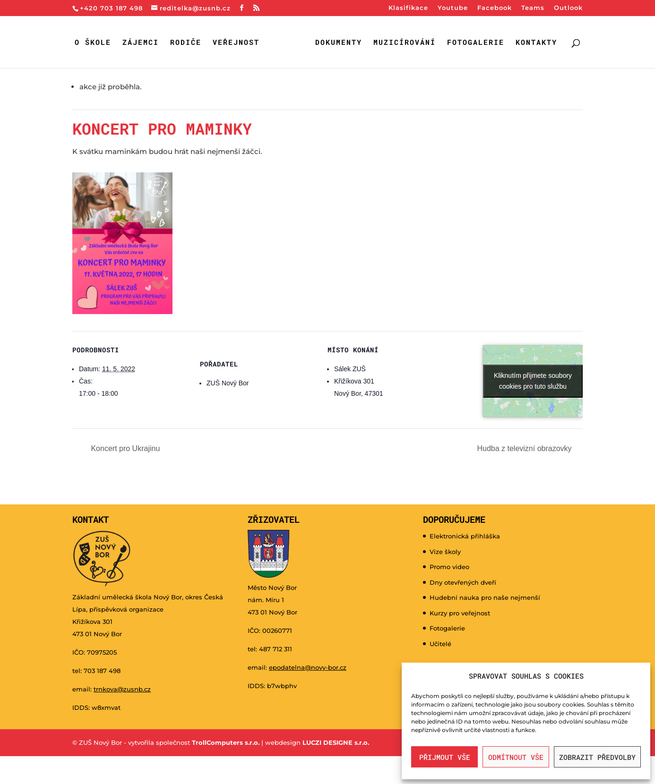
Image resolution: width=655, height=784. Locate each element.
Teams (532, 8)
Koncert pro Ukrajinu (124, 448)
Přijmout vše (444, 757)
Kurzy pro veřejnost (460, 613)
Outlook (568, 8)
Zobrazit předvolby (597, 757)
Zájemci (140, 43)
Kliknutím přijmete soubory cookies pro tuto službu (533, 381)
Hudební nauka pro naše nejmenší (485, 597)
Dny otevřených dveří (463, 582)
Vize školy (445, 551)
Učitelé (440, 644)
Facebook (494, 8)
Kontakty (536, 43)
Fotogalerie (475, 43)
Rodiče (185, 43)
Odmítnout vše (515, 757)
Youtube (453, 8)
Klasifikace (408, 8)
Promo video (449, 567)
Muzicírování (404, 43)
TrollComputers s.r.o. (225, 742)
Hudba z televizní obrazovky (525, 448)
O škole (93, 43)
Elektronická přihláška (465, 536)
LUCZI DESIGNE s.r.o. (335, 742)
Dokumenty (338, 43)
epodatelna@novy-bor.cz (307, 667)
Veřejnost (236, 43)
